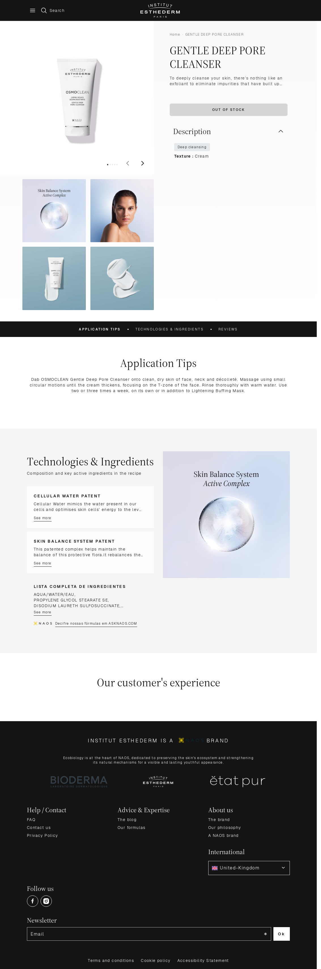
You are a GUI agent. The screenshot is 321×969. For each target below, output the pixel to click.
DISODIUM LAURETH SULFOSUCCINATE (77, 606)
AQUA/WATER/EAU (54, 594)
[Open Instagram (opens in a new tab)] (46, 901)
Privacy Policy (42, 835)
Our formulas (132, 827)
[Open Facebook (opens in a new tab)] (32, 901)
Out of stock (228, 110)
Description (228, 131)
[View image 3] (112, 164)
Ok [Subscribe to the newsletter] (281, 933)
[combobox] (249, 868)
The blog (127, 819)
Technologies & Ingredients (169, 329)
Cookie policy (155, 960)
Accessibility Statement (203, 960)
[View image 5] (117, 164)
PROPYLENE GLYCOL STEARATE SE (71, 600)
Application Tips (99, 329)
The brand (219, 819)
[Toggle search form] (53, 10)
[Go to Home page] (160, 10)
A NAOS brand (223, 835)
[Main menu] (32, 10)
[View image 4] (114, 164)
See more (43, 518)
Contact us (39, 827)
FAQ (31, 819)
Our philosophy (224, 827)
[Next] (142, 163)
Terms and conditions (111, 960)
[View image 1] (108, 165)
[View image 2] (110, 164)
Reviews (228, 329)
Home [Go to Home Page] (175, 34)
